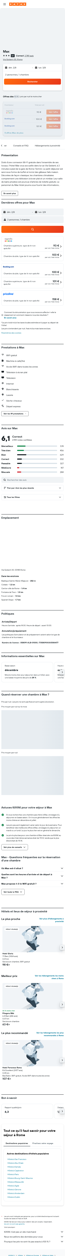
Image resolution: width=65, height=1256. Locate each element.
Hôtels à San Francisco (16, 1159)
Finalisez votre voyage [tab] (42, 1143)
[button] (5, 4)
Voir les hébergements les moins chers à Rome (49, 977)
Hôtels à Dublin (13, 1197)
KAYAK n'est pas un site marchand (34, 1231)
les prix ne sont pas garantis (14, 1224)
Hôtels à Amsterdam (15, 1193)
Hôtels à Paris (13, 1174)
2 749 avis (29, 55)
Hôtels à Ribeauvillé (15, 1182)
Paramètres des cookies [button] (11, 333)
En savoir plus (10, 318)
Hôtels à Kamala (14, 1167)
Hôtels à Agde (13, 1186)
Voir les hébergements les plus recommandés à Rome (50, 1034)
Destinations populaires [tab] (17, 1143)
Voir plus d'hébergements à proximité (51, 920)
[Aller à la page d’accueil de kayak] (17, 4)
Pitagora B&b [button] (8, 1013)
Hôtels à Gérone (14, 1189)
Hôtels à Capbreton (15, 1170)
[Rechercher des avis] (35, 480)
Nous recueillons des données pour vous (34, 1236)
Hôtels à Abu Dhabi (15, 1163)
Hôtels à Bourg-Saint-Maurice (20, 1178)
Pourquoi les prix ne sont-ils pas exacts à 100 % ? (34, 1241)
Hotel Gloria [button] (7, 953)
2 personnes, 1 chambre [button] (17, 74)
